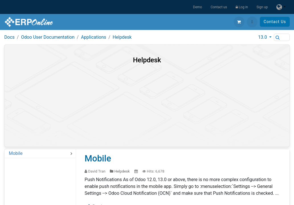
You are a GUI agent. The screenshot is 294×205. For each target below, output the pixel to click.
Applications (93, 37)
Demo (197, 7)
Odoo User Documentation (48, 37)
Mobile (98, 158)
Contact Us (275, 21)
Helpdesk (122, 37)
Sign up (262, 7)
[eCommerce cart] (239, 22)
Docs (9, 37)
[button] (252, 22)
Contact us (219, 7)
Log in (242, 7)
